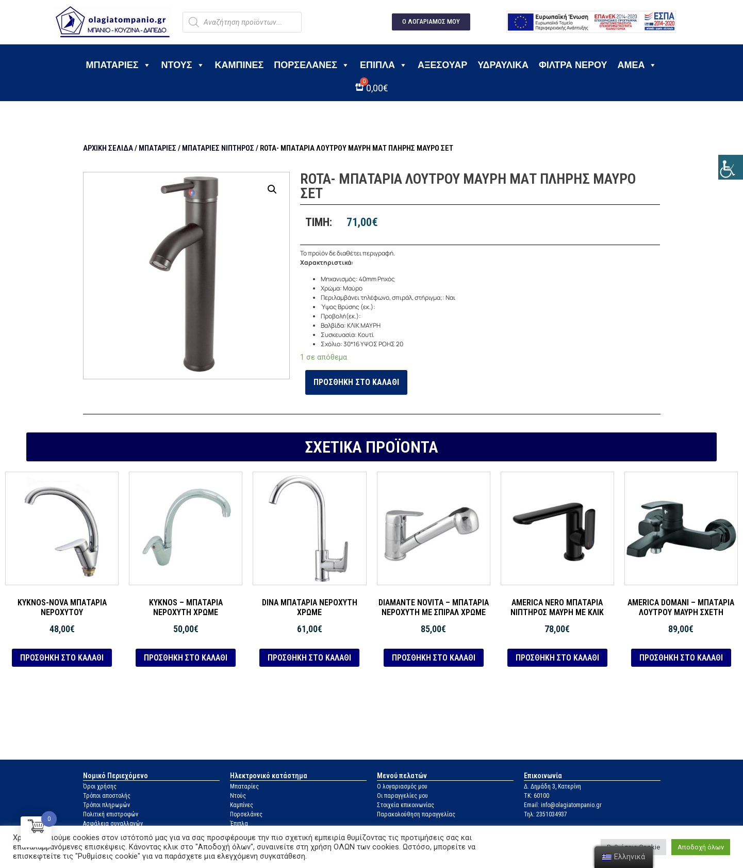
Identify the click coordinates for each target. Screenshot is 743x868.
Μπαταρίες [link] (118, 65)
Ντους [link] (183, 65)
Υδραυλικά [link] (503, 65)
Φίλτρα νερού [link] (573, 65)
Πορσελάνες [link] (312, 65)
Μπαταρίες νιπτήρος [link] (218, 148)
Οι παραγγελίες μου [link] (402, 795)
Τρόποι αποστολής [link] (106, 795)
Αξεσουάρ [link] (442, 65)
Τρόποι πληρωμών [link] (106, 805)
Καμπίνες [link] (239, 65)
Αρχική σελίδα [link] (108, 148)
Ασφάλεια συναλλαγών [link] (113, 823)
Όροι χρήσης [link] (100, 786)
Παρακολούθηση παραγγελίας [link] (416, 814)
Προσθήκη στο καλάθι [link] (356, 382)
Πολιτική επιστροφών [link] (110, 814)
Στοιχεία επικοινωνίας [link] (405, 805)
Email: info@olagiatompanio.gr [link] (563, 805)
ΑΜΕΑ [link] (637, 65)
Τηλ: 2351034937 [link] (545, 814)
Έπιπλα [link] (383, 65)
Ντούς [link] (238, 795)
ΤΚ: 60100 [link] (536, 795)
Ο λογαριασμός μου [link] (402, 786)
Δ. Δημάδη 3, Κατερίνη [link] (552, 786)
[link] (730, 167)
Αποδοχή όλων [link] (701, 847)
